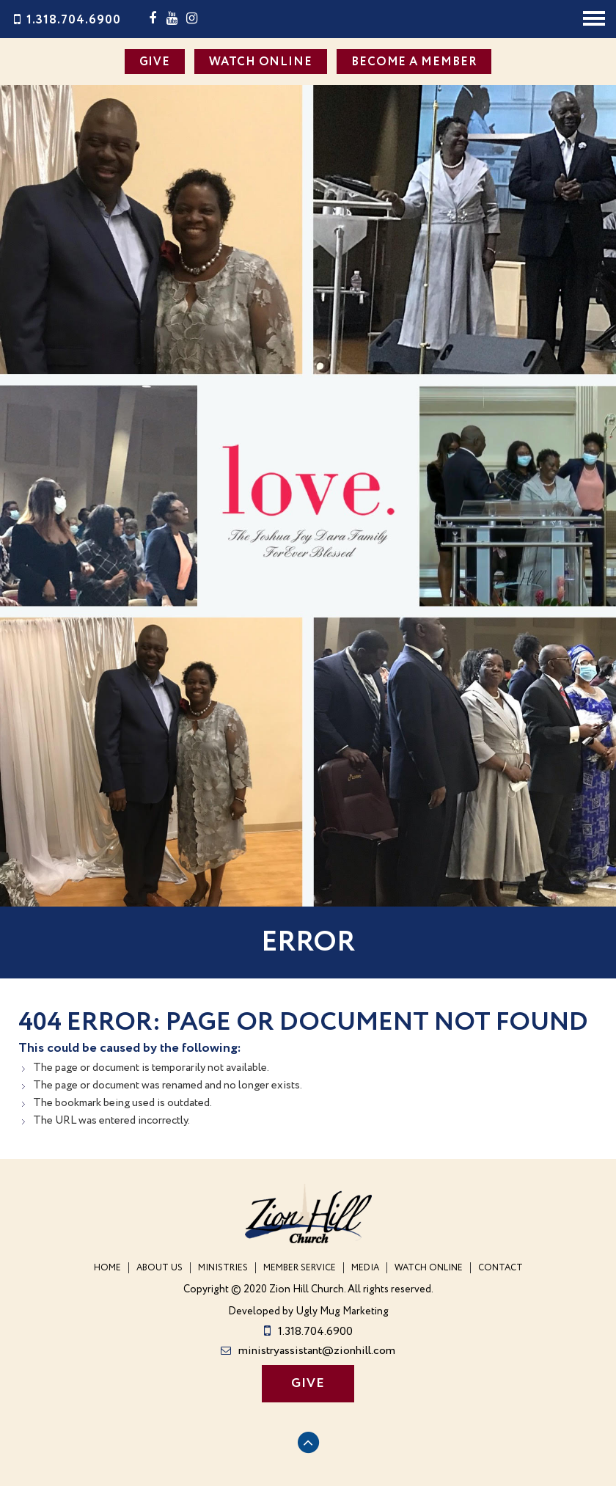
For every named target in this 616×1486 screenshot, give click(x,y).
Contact (500, 1268)
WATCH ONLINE (260, 62)
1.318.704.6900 (66, 20)
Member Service (299, 1268)
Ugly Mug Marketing (342, 1312)
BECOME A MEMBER (414, 62)
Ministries (223, 1268)
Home (107, 1268)
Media (365, 1268)
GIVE (155, 62)
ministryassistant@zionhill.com (308, 1350)
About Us (159, 1268)
